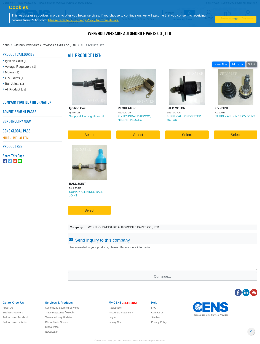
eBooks (70, 312)
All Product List (15, 89)
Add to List (237, 64)
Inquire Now (220, 64)
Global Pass (51, 327)
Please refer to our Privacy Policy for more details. (83, 20)
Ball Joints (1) (14, 84)
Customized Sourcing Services (62, 307)
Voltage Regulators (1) (20, 66)
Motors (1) (12, 72)
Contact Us (157, 312)
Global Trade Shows (56, 322)
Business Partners (13, 312)
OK (236, 19)
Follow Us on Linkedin (15, 322)
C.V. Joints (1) (15, 78)
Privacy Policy (159, 322)
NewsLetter (51, 331)
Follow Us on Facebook (16, 317)
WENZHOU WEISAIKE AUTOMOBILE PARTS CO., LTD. (130, 33)
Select (251, 64)
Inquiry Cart (115, 322)
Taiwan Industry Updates (58, 317)
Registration (115, 307)
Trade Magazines (54, 312)
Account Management (121, 312)
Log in (112, 317)
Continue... (162, 276)
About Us (8, 307)
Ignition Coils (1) (16, 61)
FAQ (153, 307)
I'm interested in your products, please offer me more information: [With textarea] (162, 257)
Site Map (156, 317)
